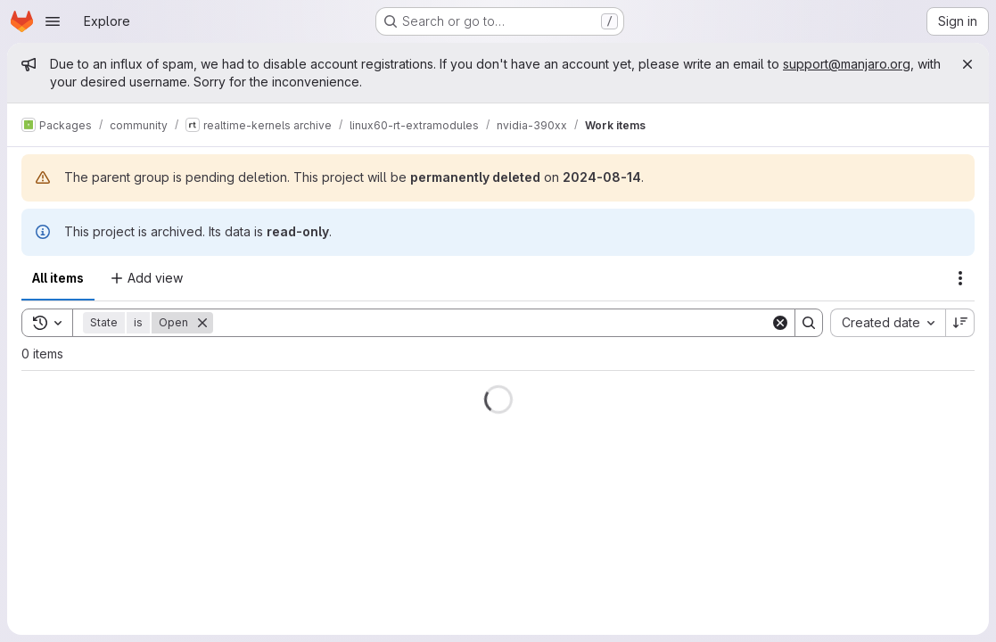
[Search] (492, 322)
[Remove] (202, 322)
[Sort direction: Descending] (960, 323)
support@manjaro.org (846, 63)
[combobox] (887, 323)
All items (58, 277)
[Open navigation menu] (52, 21)
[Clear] (780, 322)
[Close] (967, 64)
